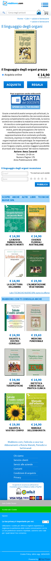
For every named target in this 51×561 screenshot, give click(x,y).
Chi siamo (19, 455)
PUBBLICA (42, 184)
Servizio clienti (21, 460)
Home (20, 18)
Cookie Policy (25, 554)
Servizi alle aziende (23, 464)
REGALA (37, 84)
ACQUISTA (14, 84)
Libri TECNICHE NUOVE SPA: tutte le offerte (29, 292)
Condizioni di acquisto (25, 473)
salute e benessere (40, 18)
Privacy (17, 477)
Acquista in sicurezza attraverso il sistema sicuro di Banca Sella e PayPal (25, 496)
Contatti (18, 468)
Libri (27, 18)
